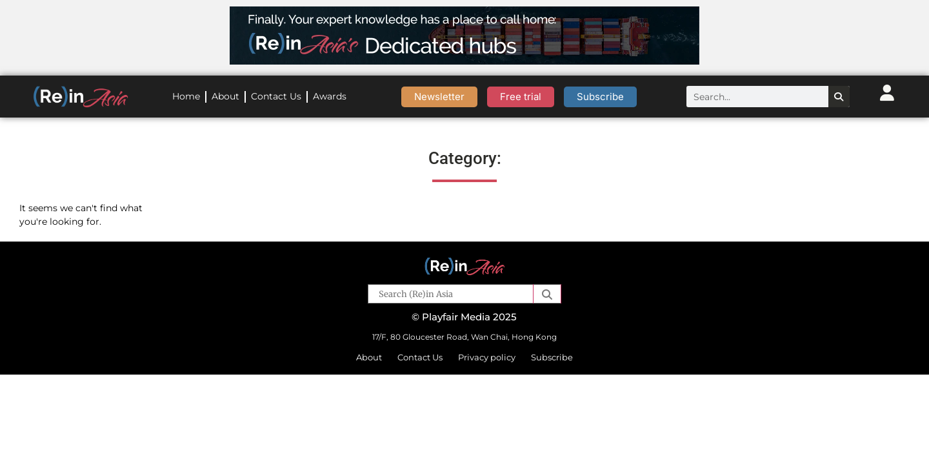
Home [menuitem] (186, 96)
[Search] (839, 96)
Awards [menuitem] (329, 96)
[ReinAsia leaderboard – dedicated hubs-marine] (464, 61)
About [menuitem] (225, 96)
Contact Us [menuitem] (276, 96)
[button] (547, 294)
